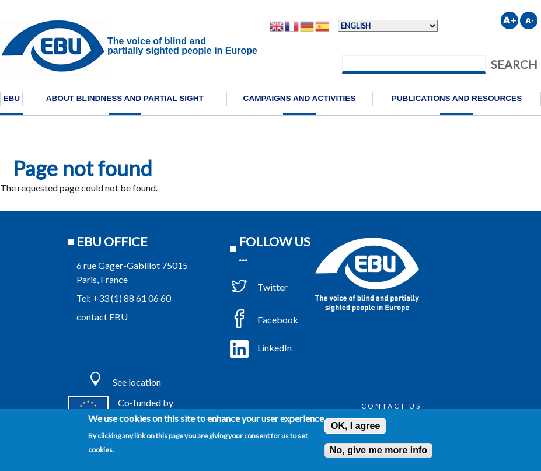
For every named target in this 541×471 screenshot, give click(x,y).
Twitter (259, 286)
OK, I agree (355, 426)
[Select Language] (388, 26)
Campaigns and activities (299, 98)
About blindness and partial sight (125, 98)
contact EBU (102, 316)
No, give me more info (378, 450)
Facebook (264, 319)
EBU (11, 98)
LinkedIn (261, 347)
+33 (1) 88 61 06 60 (132, 297)
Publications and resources (457, 98)
